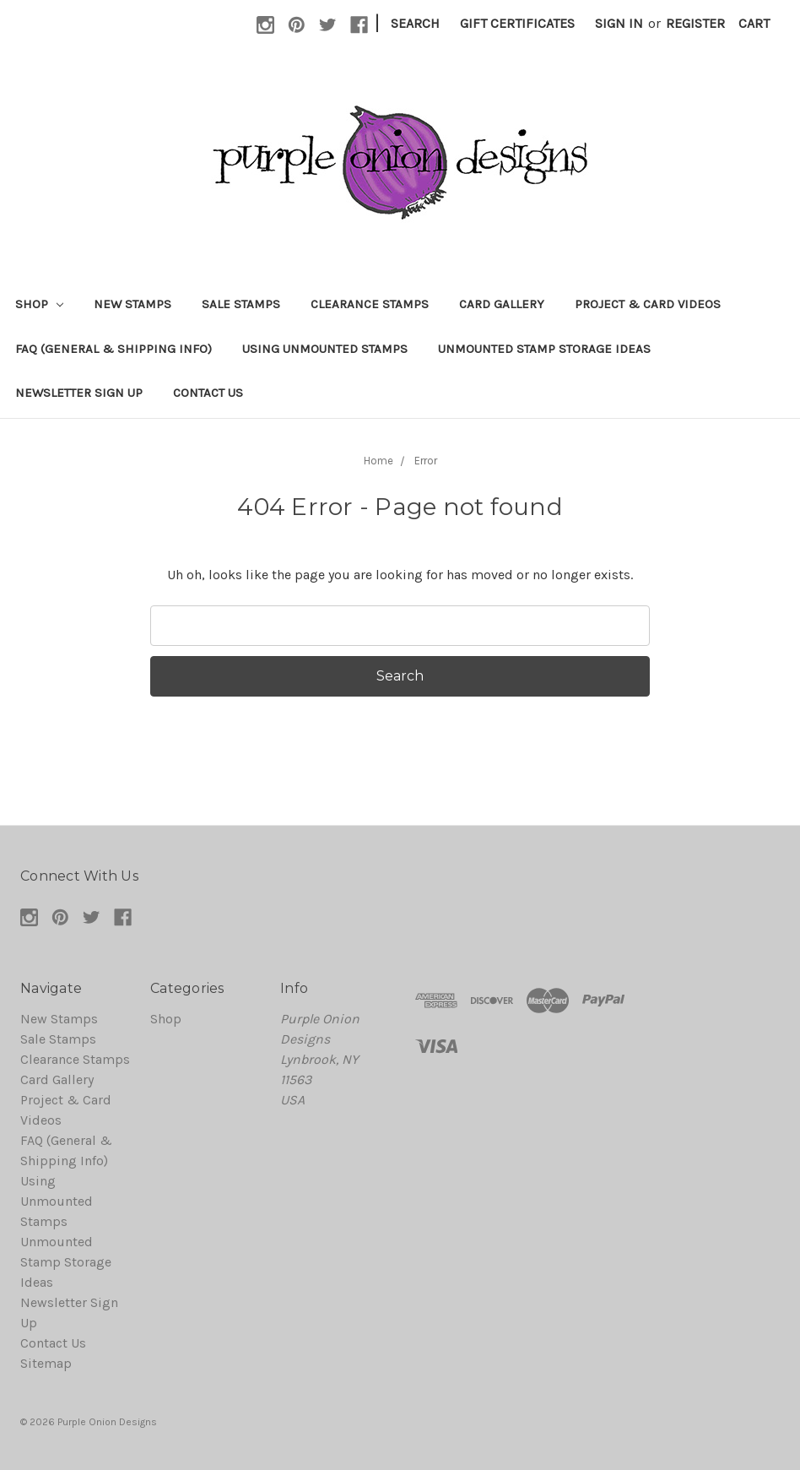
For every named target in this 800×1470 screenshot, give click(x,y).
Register (695, 23)
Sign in (619, 23)
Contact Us (208, 392)
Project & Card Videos (648, 304)
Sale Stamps (241, 304)
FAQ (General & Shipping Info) (113, 348)
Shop (39, 304)
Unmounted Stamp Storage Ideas (544, 348)
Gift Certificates (517, 23)
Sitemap (46, 1363)
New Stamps (132, 304)
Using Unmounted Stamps (325, 348)
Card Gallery (501, 304)
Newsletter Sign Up (79, 392)
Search (415, 23)
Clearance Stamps (370, 304)
